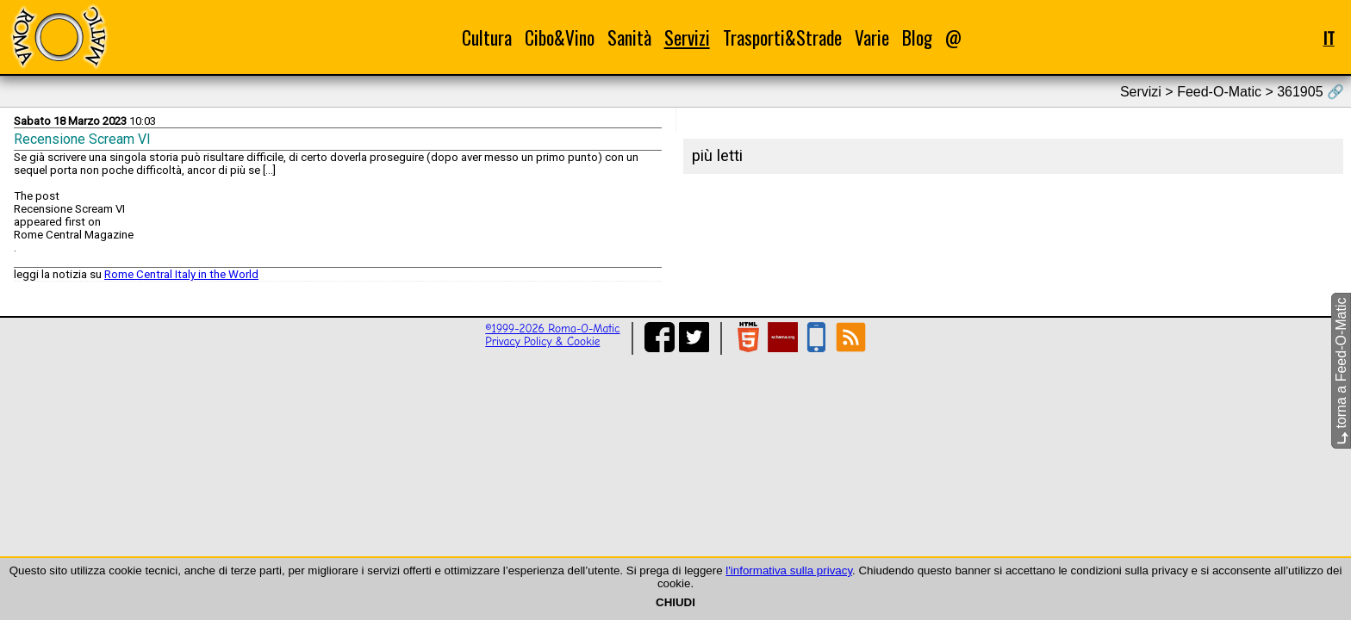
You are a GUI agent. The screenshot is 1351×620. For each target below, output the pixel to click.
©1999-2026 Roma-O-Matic (552, 328)
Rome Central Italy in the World (181, 274)
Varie (872, 37)
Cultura (487, 37)
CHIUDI (675, 602)
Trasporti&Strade (782, 37)
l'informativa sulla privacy (788, 570)
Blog (917, 37)
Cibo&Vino (560, 37)
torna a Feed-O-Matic (1341, 371)
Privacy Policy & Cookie (542, 341)
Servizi (687, 37)
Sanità (629, 37)
